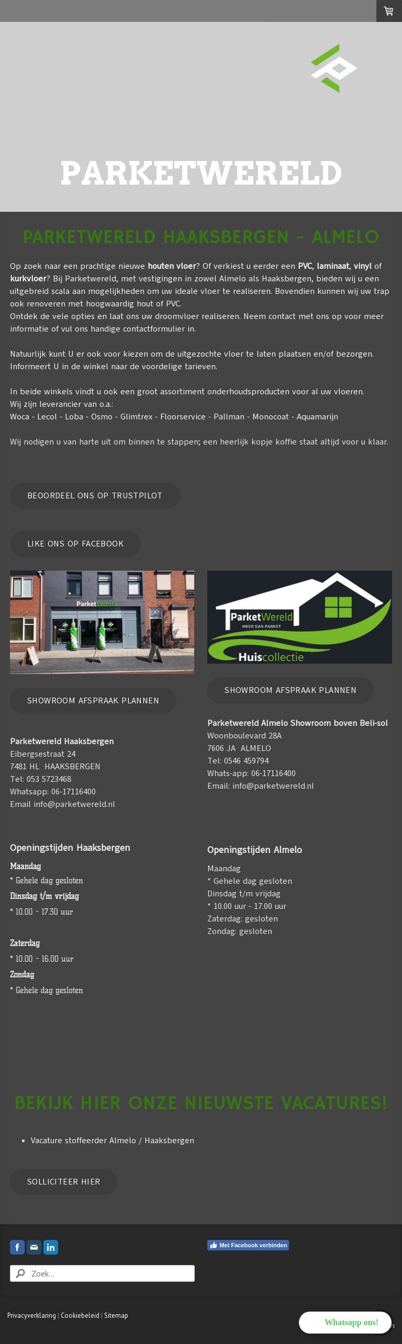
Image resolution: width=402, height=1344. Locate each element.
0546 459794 (246, 761)
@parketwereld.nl (280, 786)
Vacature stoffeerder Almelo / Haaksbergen (112, 1140)
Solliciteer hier (63, 1182)
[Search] (102, 1273)
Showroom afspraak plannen (93, 701)
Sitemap (116, 1315)
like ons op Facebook (75, 544)
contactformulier (154, 329)
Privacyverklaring (31, 1315)
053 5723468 (49, 779)
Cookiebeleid (80, 1315)
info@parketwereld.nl (74, 804)
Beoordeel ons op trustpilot (95, 496)
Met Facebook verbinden (248, 1245)
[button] (345, 1323)
